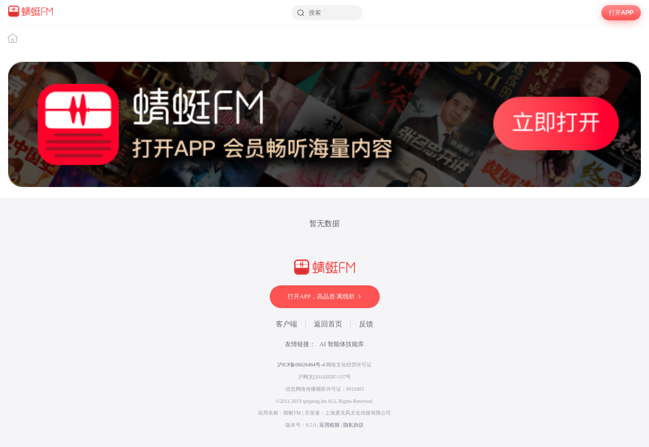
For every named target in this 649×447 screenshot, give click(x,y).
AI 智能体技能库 (341, 344)
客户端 (286, 324)
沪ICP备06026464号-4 (301, 364)
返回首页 (328, 324)
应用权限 (329, 425)
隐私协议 (353, 425)
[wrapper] (324, 236)
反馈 (366, 324)
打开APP (621, 12)
